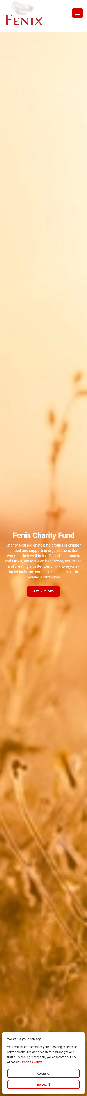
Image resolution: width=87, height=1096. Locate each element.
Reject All (43, 1084)
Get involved (43, 591)
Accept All (43, 1073)
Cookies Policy (32, 1062)
